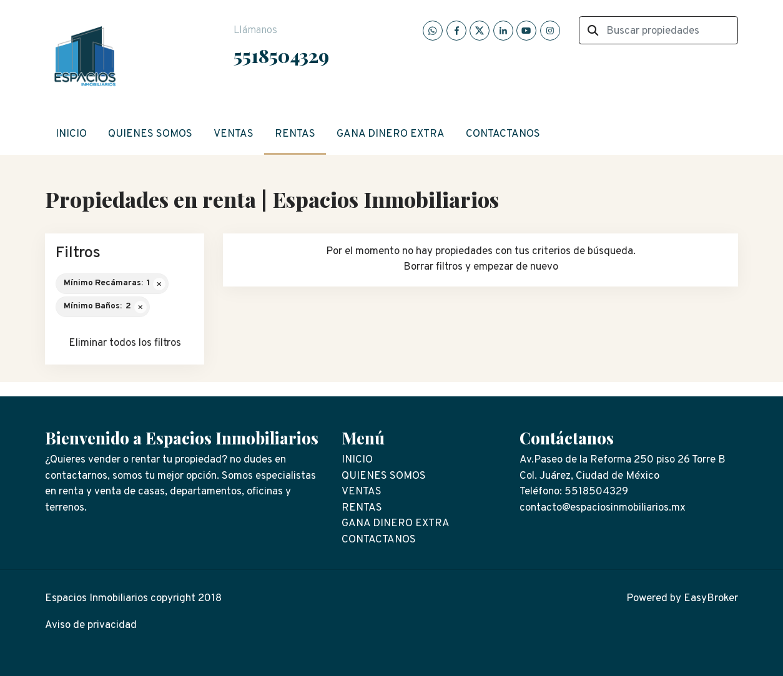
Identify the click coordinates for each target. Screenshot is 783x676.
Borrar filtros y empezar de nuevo (480, 267)
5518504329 (281, 55)
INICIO (71, 134)
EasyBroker (711, 598)
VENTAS (234, 134)
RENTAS (295, 134)
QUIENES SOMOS (150, 134)
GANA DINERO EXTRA (391, 134)
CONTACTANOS (503, 134)
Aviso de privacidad (91, 625)
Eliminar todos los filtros (125, 343)
